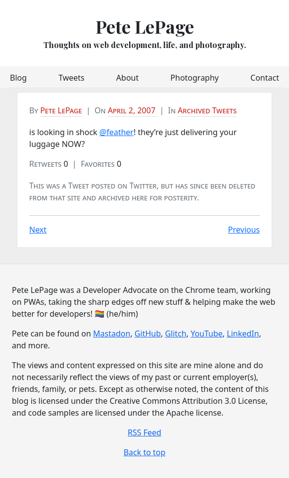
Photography (194, 77)
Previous (244, 229)
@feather (116, 132)
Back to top (145, 452)
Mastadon (111, 333)
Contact (264, 77)
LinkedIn (243, 333)
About (127, 77)
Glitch (175, 333)
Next (38, 229)
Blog (18, 77)
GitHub (148, 333)
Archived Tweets (207, 110)
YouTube (207, 333)
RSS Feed (144, 432)
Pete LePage (145, 26)
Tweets (71, 77)
